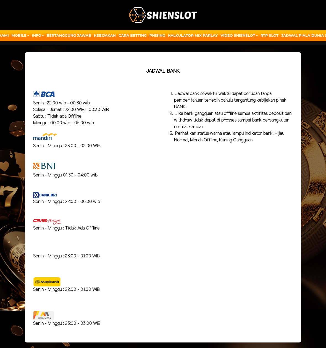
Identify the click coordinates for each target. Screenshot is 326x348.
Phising (157, 35)
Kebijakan (105, 35)
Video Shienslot (237, 35)
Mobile (19, 35)
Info (36, 35)
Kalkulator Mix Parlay (193, 35)
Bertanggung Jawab (68, 35)
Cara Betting (133, 35)
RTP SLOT (270, 35)
